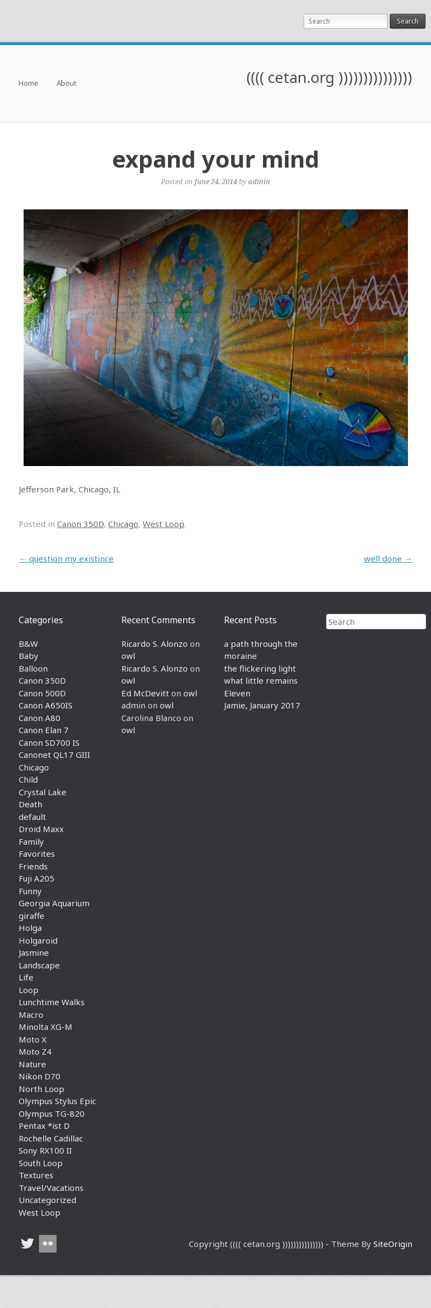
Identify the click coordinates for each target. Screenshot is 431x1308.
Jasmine (34, 952)
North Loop (41, 1088)
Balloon (33, 668)
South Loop (41, 1162)
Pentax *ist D (44, 1125)
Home (28, 84)
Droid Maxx (41, 828)
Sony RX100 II (45, 1150)
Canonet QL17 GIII (54, 754)
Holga (30, 927)
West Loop (163, 523)
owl (128, 655)
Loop (28, 989)
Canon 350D (80, 523)
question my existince (66, 558)
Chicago (123, 523)
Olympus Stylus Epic (57, 1100)
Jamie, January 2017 (262, 705)
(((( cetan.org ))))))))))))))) (329, 77)
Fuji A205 (36, 878)
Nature (32, 1063)
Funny (30, 890)
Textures (36, 1175)
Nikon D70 (39, 1076)
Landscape (39, 965)
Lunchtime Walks (52, 1001)
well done (388, 558)
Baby (28, 655)
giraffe (31, 915)
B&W (28, 643)
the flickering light (260, 668)
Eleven (237, 693)
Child (28, 779)
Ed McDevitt (145, 693)
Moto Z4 (35, 1051)
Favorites (37, 853)
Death (30, 804)
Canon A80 (39, 717)
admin (259, 181)
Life (26, 977)
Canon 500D (42, 693)
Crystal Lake (42, 791)
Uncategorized (47, 1199)
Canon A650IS (45, 705)
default (32, 816)
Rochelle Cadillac (51, 1138)
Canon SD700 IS (49, 742)
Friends (33, 866)
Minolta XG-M (45, 1026)
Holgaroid (38, 940)
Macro (31, 1014)
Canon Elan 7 (44, 729)
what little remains (261, 680)
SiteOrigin (392, 1243)
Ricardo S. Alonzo (154, 643)
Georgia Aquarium (54, 902)
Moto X (33, 1039)
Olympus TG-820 (52, 1113)
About (66, 84)
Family (31, 841)
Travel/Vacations (51, 1187)
